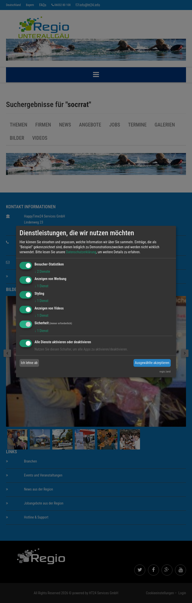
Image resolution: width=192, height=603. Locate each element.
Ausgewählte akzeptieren (152, 363)
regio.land (165, 371)
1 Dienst (41, 286)
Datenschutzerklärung (81, 252)
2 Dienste (42, 272)
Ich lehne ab (29, 363)
